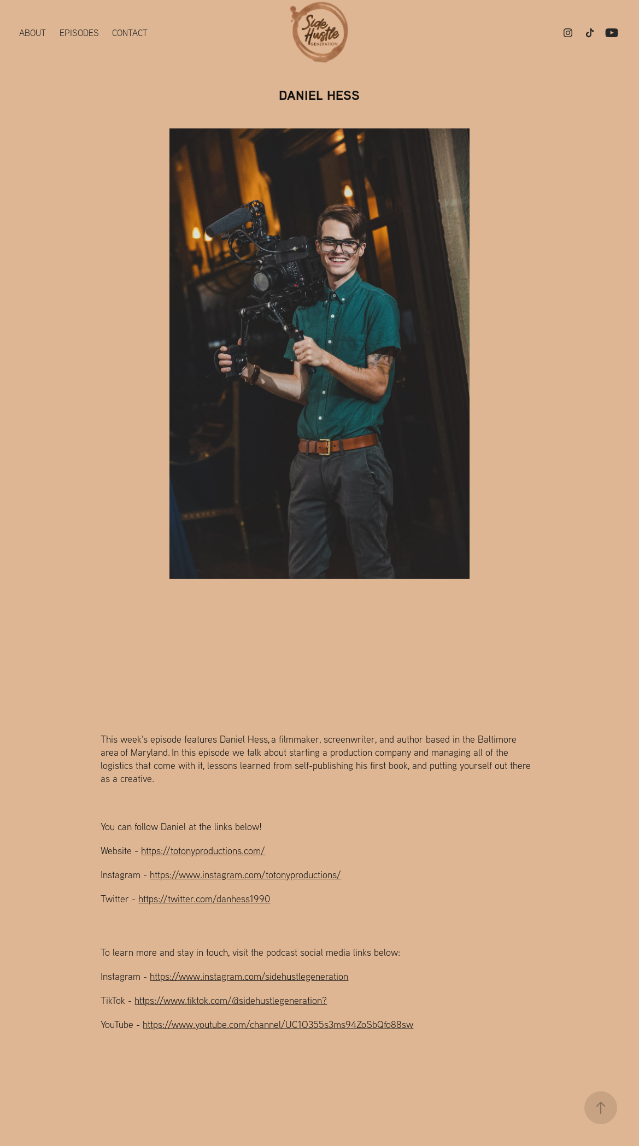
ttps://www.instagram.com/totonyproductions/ (248, 874)
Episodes (79, 32)
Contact (130, 32)
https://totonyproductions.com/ (203, 850)
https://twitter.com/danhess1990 (204, 898)
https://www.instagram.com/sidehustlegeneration (249, 976)
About (32, 32)
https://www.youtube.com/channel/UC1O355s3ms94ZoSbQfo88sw (278, 1024)
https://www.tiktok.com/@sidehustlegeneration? (230, 1000)
